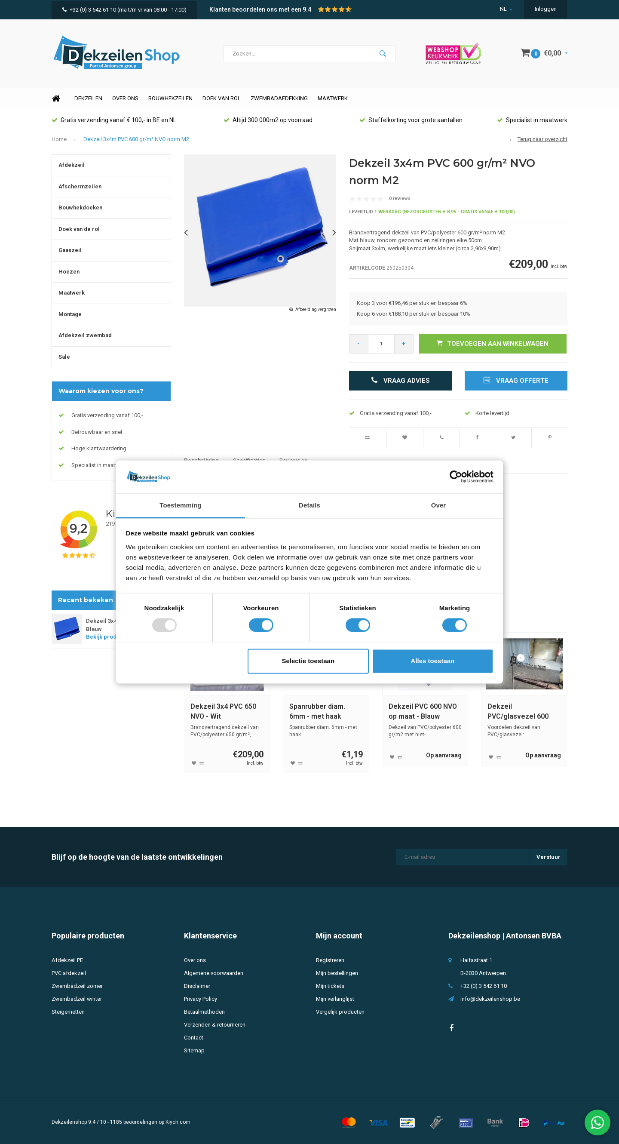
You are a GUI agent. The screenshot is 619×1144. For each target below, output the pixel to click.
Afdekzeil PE (67, 960)
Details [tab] (309, 505)
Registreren (330, 960)
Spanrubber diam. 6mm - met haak (317, 711)
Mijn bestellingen (337, 973)
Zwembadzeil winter (77, 999)
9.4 (307, 9)
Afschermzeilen (79, 186)
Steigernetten (68, 1012)
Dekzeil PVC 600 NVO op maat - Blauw (423, 711)
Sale (64, 357)
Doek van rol (221, 98)
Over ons (125, 98)
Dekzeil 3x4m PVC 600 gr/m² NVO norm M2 (136, 139)
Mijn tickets (330, 986)
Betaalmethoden (204, 1012)
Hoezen (69, 271)
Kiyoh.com (177, 1122)
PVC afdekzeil (69, 973)
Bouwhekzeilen (170, 98)
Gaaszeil (70, 250)
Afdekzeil (71, 165)
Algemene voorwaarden (213, 973)
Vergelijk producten (340, 1012)
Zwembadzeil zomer (77, 986)
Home (56, 98)
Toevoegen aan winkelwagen (493, 343)
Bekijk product (107, 637)
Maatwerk (333, 98)
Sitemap (194, 1050)
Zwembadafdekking (279, 98)
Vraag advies (400, 380)
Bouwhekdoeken (80, 207)
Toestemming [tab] (180, 505)
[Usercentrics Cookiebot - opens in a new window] (455, 477)
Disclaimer (197, 986)
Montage (70, 314)
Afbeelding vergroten (315, 309)
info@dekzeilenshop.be (490, 999)
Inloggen (546, 9)
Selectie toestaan (308, 660)
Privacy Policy (200, 999)
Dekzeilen (88, 98)
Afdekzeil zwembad (85, 335)
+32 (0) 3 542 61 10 (89, 9)
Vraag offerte (516, 380)
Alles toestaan (433, 660)
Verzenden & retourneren (214, 1024)
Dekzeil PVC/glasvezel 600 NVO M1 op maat (518, 712)
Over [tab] (438, 505)
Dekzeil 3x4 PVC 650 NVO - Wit (223, 711)
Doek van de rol (79, 229)
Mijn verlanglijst (335, 999)
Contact (193, 1037)
